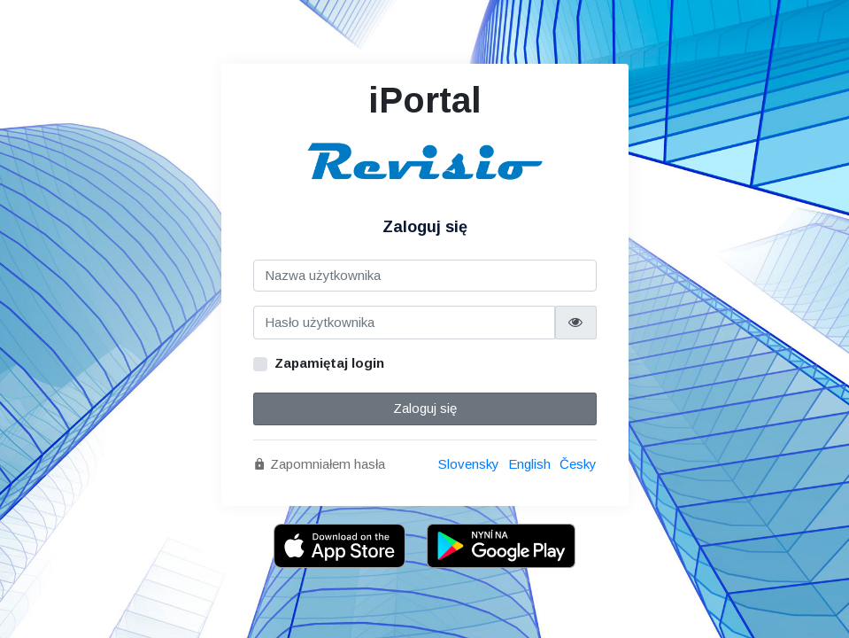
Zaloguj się (425, 408)
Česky (578, 463)
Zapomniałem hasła (319, 463)
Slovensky (468, 463)
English (529, 463)
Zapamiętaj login (329, 362)
